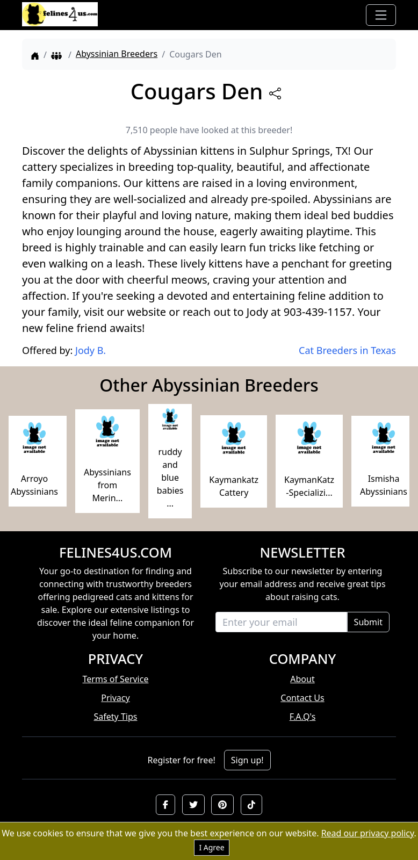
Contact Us (302, 698)
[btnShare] (275, 93)
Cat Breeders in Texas (347, 350)
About (302, 679)
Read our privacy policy (367, 833)
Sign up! (247, 760)
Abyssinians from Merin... (107, 485)
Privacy (115, 698)
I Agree (211, 847)
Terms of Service (116, 679)
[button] (165, 804)
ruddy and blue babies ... (170, 477)
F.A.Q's (303, 716)
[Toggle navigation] (381, 15)
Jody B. (90, 350)
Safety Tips (116, 716)
